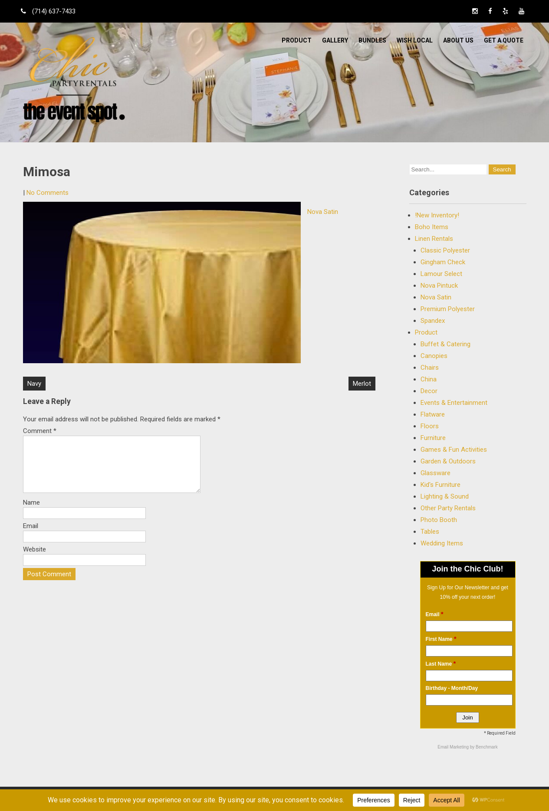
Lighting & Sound (445, 496)
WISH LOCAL (415, 40)
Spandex (433, 321)
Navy (34, 383)
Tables (430, 531)
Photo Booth (439, 520)
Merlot (362, 383)
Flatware (433, 414)
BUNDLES (372, 40)
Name (31, 513)
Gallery (335, 40)
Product (297, 40)
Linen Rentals (434, 239)
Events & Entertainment (454, 403)
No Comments (47, 193)
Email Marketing (453, 747)
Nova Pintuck (439, 285)
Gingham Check (443, 262)
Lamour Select (441, 274)
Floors (430, 426)
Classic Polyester (445, 250)
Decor (429, 391)
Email (30, 536)
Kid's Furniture (440, 485)
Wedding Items (442, 543)
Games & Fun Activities (454, 449)
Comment (39, 431)
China (429, 379)
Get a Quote (503, 40)
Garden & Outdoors (448, 461)
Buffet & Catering (445, 344)
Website (34, 560)
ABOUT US (458, 40)
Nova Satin (322, 212)
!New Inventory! (437, 215)
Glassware (435, 473)
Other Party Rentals (448, 508)
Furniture (433, 438)
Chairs (430, 367)
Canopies (434, 356)
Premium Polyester (448, 309)
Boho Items (431, 227)
